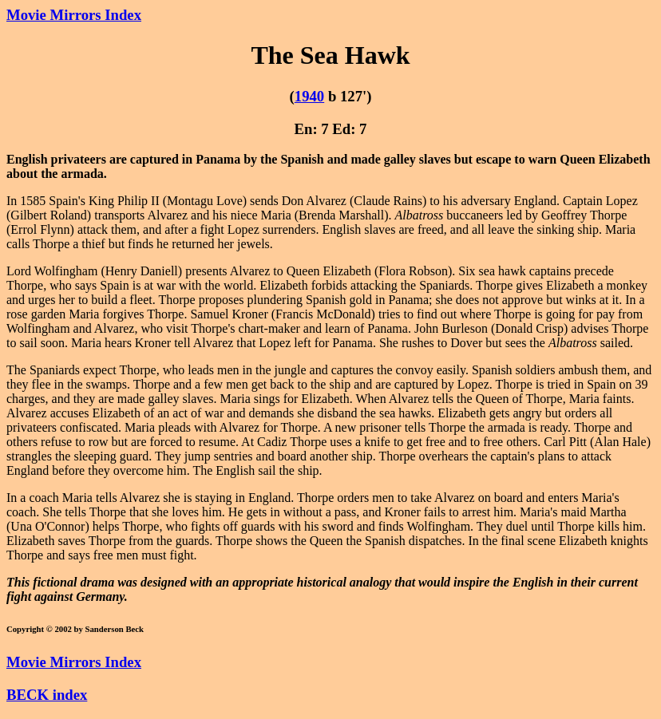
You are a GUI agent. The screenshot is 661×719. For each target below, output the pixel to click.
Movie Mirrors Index (73, 14)
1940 (309, 96)
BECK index (46, 694)
